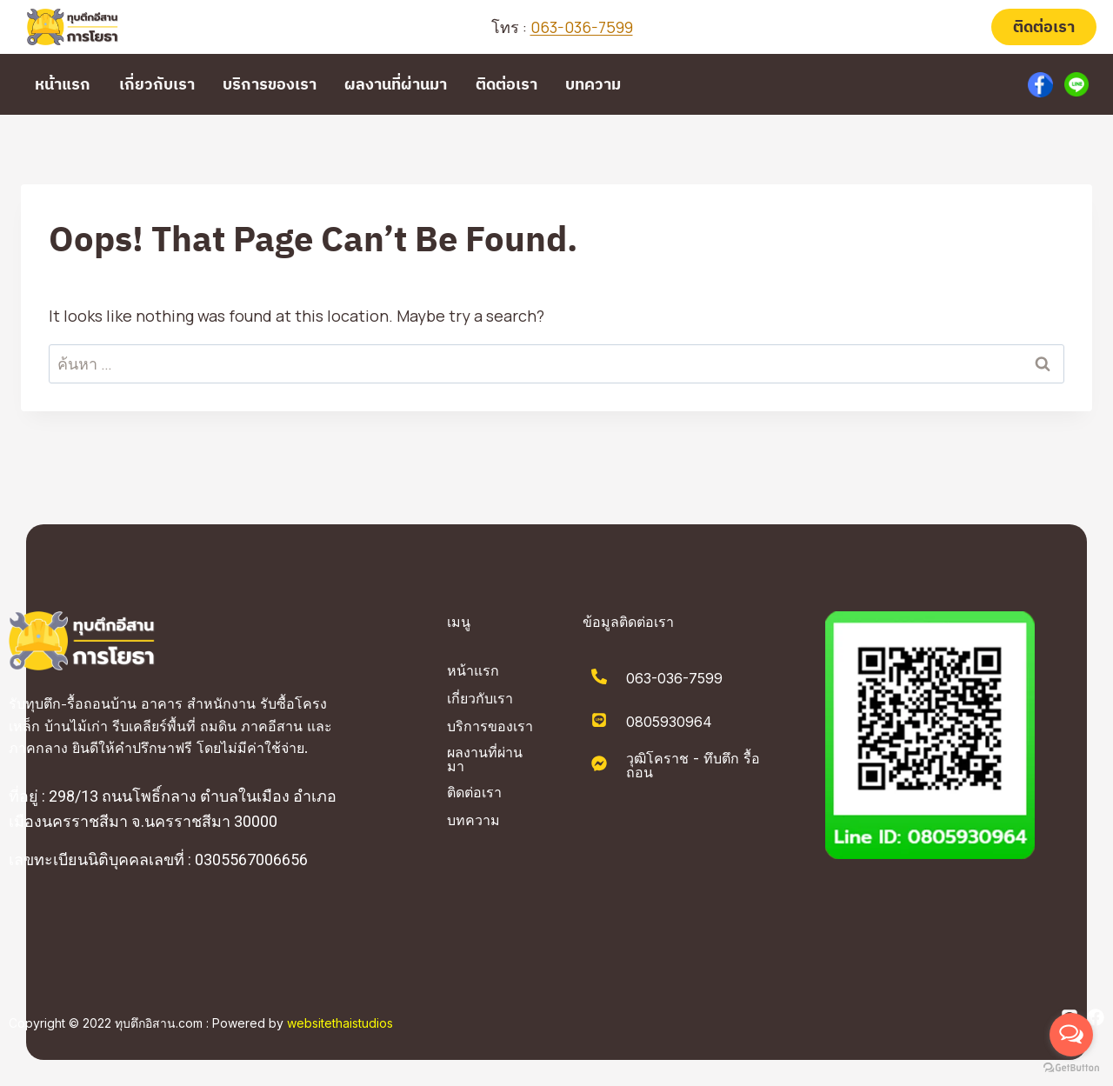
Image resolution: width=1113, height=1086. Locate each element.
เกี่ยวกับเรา (157, 84)
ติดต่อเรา (1044, 27)
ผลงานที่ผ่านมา (395, 84)
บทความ (593, 84)
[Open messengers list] (1071, 1034)
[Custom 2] (1076, 84)
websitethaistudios (340, 1023)
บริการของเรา (270, 84)
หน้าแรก (62, 84)
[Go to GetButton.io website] (1071, 1068)
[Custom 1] (1040, 84)
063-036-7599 (581, 27)
